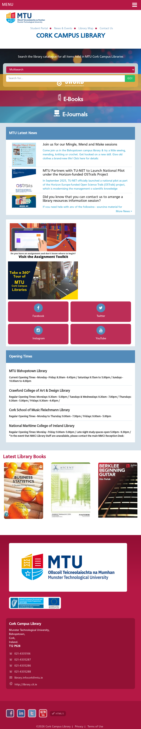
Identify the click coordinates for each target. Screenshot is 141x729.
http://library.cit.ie (23, 684)
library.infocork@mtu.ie (26, 677)
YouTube (43, 713)
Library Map (85, 28)
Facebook (10, 713)
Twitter (32, 713)
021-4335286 (20, 665)
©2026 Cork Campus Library (53, 726)
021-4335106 (20, 653)
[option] (23, 490)
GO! (129, 78)
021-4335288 (20, 671)
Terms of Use (95, 726)
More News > (124, 211)
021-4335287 (20, 659)
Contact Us (106, 28)
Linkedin (21, 713)
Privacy (79, 726)
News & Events (63, 28)
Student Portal (39, 28)
